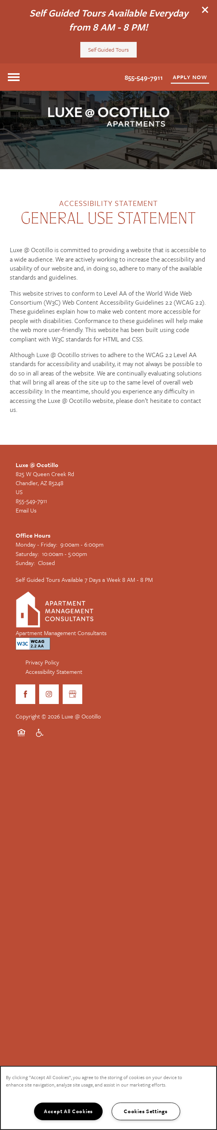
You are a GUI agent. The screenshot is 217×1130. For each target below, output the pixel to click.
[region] (108, 1098)
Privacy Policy (42, 662)
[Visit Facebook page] (25, 694)
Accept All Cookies (68, 1111)
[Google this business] (72, 694)
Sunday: (25, 562)
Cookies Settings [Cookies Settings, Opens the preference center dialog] (146, 1111)
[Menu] (14, 77)
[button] (205, 10)
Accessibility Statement (53, 671)
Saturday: (27, 553)
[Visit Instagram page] (49, 694)
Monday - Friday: (36, 544)
